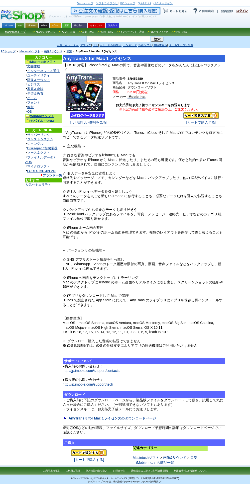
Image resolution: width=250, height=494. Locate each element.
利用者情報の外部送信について (190, 470)
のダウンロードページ (112, 418)
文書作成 (33, 66)
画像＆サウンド (38, 80)
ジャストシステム (40, 139)
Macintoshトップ (15, 31)
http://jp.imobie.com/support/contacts (91, 371)
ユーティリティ (38, 75)
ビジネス (33, 84)
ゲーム (32, 98)
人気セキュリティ (38, 184)
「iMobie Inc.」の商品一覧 (153, 463)
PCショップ (8, 51)
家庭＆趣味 (35, 89)
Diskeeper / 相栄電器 (42, 148)
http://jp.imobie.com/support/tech (88, 384)
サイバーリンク (38, 135)
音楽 (69, 51)
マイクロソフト (38, 166)
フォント (33, 102)
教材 (30, 107)
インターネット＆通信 (43, 71)
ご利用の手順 (73, 470)
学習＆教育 (35, 93)
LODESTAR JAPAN (41, 171)
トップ (85, 3)
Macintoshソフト (29, 51)
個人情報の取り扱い (96, 470)
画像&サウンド (53, 51)
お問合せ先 (119, 470)
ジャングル (35, 144)
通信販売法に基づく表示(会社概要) (149, 470)
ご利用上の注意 (51, 470)
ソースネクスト (38, 153)
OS (29, 111)
